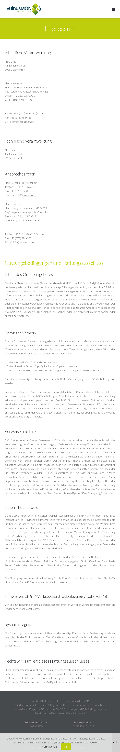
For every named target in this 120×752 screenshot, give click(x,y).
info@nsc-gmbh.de (23, 121)
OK (66, 746)
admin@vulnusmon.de (25, 195)
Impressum (60, 582)
